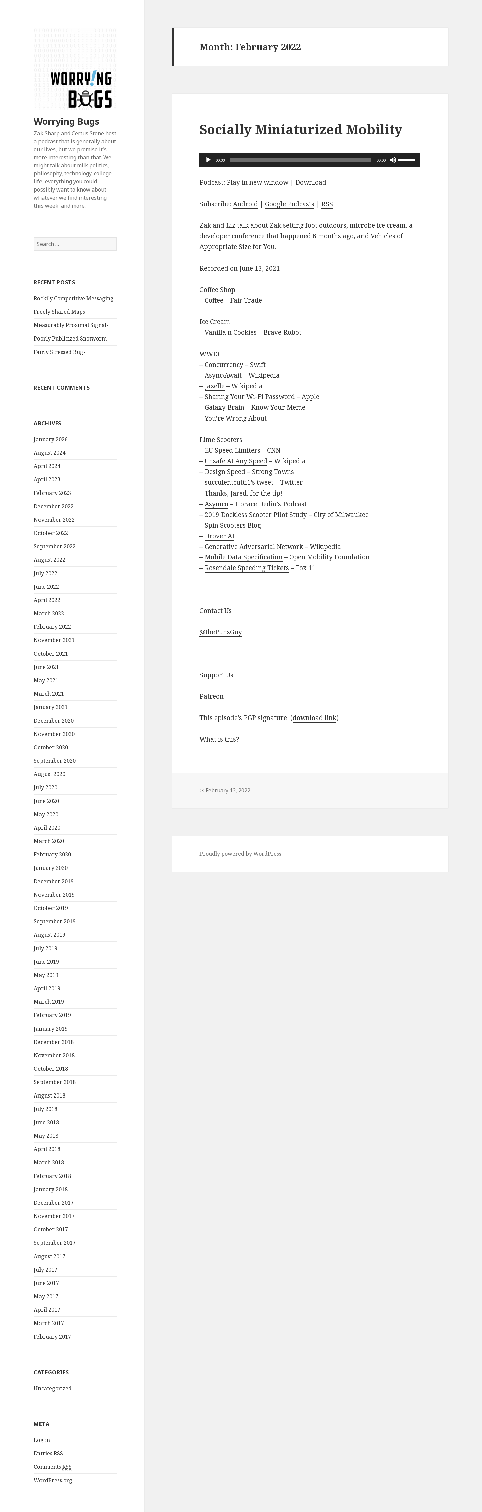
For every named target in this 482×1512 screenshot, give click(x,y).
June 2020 (46, 801)
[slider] (300, 160)
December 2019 (54, 881)
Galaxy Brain (224, 407)
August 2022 (49, 559)
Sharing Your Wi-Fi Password (250, 396)
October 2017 (51, 1229)
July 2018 (45, 1109)
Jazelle (215, 386)
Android (245, 204)
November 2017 (54, 1216)
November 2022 (54, 519)
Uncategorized (53, 1388)
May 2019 (46, 975)
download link (314, 717)
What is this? (219, 739)
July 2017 (45, 1269)
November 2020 (54, 734)
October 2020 (51, 747)
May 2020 (46, 814)
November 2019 (54, 894)
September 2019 (55, 921)
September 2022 (55, 546)
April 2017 (47, 1309)
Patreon (211, 696)
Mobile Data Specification (244, 557)
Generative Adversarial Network (254, 546)
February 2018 (52, 1176)
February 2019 (52, 1015)
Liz (230, 225)
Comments (53, 1467)
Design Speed (225, 471)
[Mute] (393, 160)
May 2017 (46, 1296)
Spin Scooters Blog (233, 525)
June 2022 (46, 586)
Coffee (214, 300)
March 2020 (49, 841)
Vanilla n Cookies (231, 332)
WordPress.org (53, 1480)
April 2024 (47, 466)
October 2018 (51, 1068)
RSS (327, 204)
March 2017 (49, 1323)
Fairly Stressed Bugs (60, 352)
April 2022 (47, 600)
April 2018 (47, 1149)
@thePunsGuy (220, 632)
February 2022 (52, 626)
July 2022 (45, 573)
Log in (42, 1440)
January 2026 (51, 439)
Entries (48, 1453)
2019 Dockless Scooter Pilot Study (256, 514)
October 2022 (51, 533)
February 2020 (52, 854)
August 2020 (49, 774)
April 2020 (47, 827)
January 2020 (51, 868)
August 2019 (49, 934)
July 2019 (45, 948)
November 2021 (54, 640)
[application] (309, 160)
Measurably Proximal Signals (71, 325)
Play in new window (257, 182)
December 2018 (54, 1042)
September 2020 (55, 760)
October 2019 (51, 908)
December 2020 (54, 720)
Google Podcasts (289, 204)
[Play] (208, 160)
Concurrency (224, 364)
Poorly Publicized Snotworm (70, 338)
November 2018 (54, 1055)
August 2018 (49, 1095)
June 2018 (46, 1122)
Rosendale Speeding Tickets (247, 567)
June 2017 (46, 1283)
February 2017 (52, 1336)
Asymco (216, 504)
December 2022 (54, 506)
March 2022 (49, 613)
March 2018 (49, 1162)
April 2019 (47, 988)
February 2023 (52, 493)
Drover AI (219, 536)
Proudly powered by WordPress (240, 853)
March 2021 (49, 693)
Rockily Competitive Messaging (74, 298)
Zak (205, 225)
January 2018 (51, 1189)
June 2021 (46, 667)
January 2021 (51, 707)
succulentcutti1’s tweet (239, 482)
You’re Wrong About (236, 418)
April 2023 (47, 479)
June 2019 (46, 961)
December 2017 (54, 1202)
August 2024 (49, 452)
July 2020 (45, 787)
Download (310, 182)
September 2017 (55, 1242)
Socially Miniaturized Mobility (300, 129)
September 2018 (55, 1082)
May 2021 (46, 680)
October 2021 (51, 653)
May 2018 (46, 1135)
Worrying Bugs (66, 121)
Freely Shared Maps (59, 311)
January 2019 (51, 1028)
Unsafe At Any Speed (236, 461)
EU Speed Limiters (232, 450)
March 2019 (49, 1001)
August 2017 (49, 1256)
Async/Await (223, 375)
